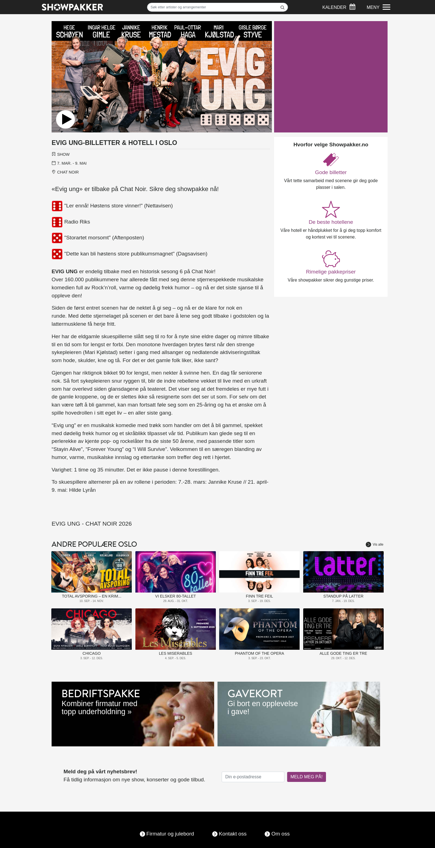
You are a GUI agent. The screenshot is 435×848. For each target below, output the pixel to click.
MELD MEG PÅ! (306, 776)
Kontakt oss (233, 834)
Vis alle (374, 544)
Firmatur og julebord (170, 834)
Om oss (280, 834)
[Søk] (217, 7)
